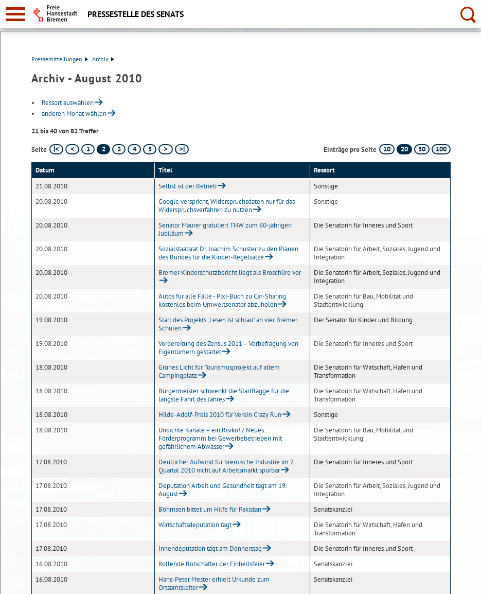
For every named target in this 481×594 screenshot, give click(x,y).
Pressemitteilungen (59, 59)
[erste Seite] (56, 149)
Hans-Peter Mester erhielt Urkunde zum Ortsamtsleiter (214, 583)
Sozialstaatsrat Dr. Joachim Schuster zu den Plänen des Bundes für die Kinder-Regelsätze (228, 252)
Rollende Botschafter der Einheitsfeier (211, 564)
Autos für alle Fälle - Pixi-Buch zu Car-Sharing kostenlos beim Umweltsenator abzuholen (222, 300)
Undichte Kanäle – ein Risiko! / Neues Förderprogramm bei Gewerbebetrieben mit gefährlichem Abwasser (220, 438)
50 (421, 149)
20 (404, 149)
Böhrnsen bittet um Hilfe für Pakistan (209, 509)
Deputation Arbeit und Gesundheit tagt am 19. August (222, 489)
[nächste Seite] (165, 149)
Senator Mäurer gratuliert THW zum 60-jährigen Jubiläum (225, 229)
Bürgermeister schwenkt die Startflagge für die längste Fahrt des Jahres (223, 395)
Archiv (103, 59)
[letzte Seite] (182, 149)
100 (441, 149)
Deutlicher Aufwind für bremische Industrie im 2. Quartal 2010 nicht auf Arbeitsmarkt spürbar (226, 466)
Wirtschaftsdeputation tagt (194, 524)
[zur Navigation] (15, 14)
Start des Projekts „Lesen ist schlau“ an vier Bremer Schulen (227, 324)
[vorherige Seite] (72, 149)
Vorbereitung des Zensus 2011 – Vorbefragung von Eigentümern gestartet (228, 347)
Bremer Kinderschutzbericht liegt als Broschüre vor (229, 272)
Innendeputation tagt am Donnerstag (210, 548)
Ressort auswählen (68, 102)
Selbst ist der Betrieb (187, 186)
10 (386, 149)
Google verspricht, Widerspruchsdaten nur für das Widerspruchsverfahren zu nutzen (226, 205)
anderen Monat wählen (74, 113)
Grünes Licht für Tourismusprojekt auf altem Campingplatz (219, 371)
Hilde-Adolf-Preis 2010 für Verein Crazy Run (219, 414)
